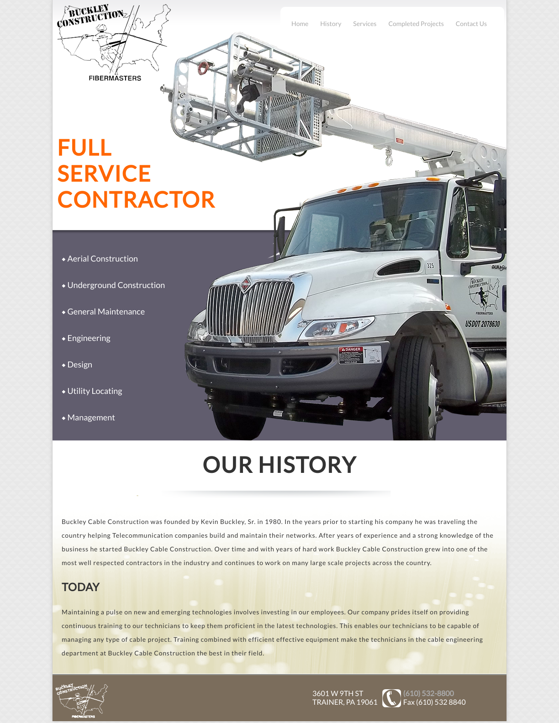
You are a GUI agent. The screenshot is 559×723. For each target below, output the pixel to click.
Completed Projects (415, 23)
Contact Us (471, 23)
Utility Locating (94, 391)
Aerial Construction (102, 258)
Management (91, 417)
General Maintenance (106, 311)
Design (79, 364)
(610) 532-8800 (428, 693)
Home (299, 23)
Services (364, 23)
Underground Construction (116, 285)
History (330, 23)
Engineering (88, 338)
